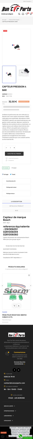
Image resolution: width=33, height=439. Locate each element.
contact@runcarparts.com (14, 383)
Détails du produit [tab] (16, 206)
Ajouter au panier (14, 153)
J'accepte (3, 432)
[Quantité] (10, 148)
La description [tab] (16, 201)
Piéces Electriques (6, 320)
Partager (5, 174)
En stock (5, 168)
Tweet (13, 174)
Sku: (3, 96)
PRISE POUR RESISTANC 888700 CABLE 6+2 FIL (14, 316)
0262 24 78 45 (9, 377)
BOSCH (10, 94)
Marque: (5, 94)
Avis (16, 210)
